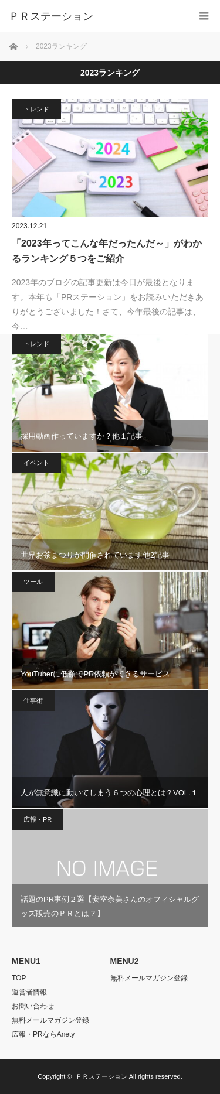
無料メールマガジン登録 (50, 1020)
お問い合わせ (33, 1006)
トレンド (36, 108)
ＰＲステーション (101, 1076)
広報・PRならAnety (43, 1034)
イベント (36, 462)
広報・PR (37, 819)
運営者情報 (29, 992)
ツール (33, 581)
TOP (19, 978)
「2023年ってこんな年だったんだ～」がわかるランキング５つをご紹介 (107, 251)
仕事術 (33, 700)
